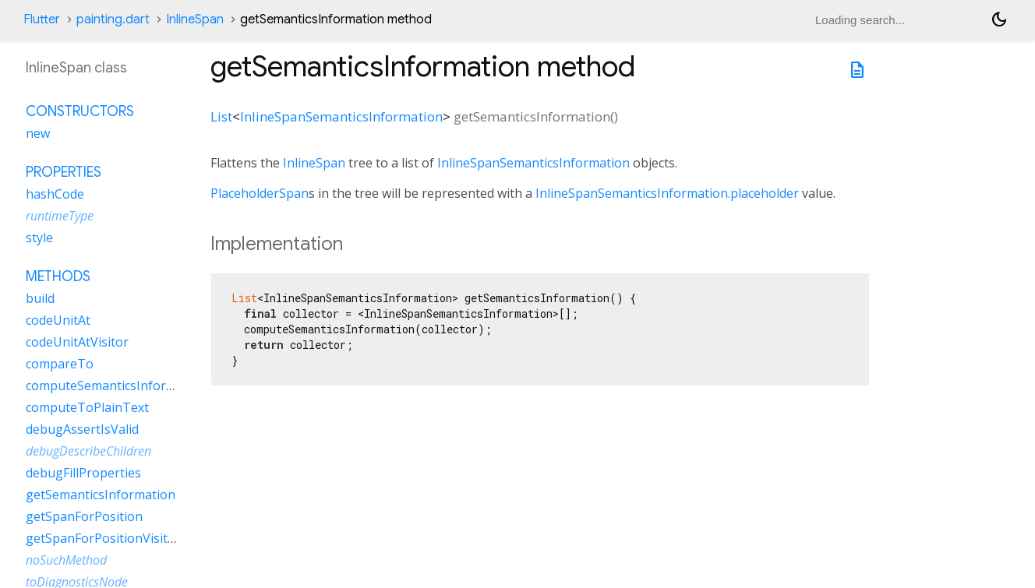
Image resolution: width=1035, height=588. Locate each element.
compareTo (60, 363)
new (38, 133)
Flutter (41, 19)
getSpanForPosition (84, 516)
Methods (58, 276)
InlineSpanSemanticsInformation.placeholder (667, 193)
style (39, 237)
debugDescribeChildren (88, 450)
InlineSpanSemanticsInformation (341, 116)
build (40, 298)
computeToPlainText (87, 407)
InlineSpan (195, 19)
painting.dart (113, 19)
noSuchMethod (66, 560)
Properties (63, 172)
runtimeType (60, 215)
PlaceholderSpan (259, 193)
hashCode (55, 193)
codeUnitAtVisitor (77, 341)
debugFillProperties (83, 472)
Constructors (80, 111)
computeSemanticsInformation (116, 385)
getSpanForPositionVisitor (103, 538)
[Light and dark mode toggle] (999, 19)
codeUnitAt (58, 320)
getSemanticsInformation (100, 494)
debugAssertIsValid (82, 429)
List (221, 116)
